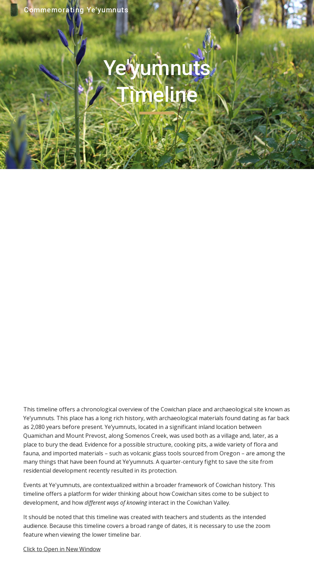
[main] (157, 84)
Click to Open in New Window (61, 549)
